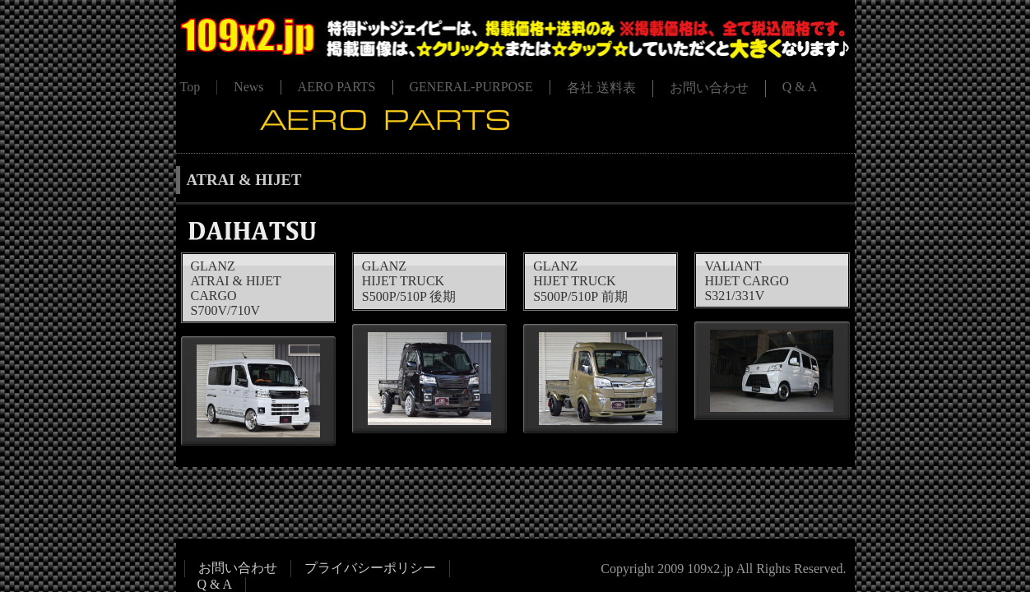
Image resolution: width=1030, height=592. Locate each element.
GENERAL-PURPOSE (471, 87)
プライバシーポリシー (370, 568)
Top (190, 87)
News (248, 87)
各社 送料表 (601, 88)
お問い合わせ (709, 88)
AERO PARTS (337, 87)
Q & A (800, 87)
